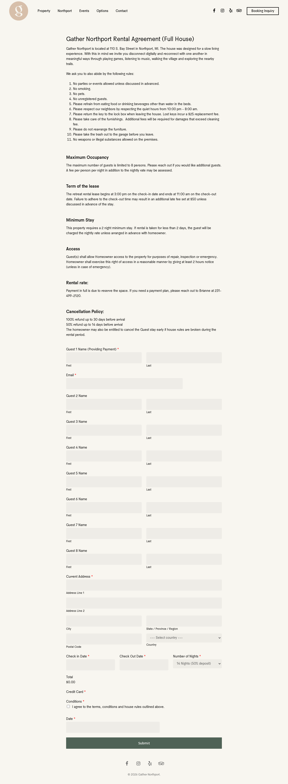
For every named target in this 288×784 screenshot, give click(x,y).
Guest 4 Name (76, 447)
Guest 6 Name (76, 499)
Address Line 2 (75, 611)
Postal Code (73, 647)
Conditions (75, 701)
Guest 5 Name (76, 473)
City (68, 629)
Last (148, 365)
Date (70, 719)
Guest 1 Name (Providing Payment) (92, 349)
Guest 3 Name (76, 421)
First (68, 365)
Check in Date (77, 656)
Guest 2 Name (76, 396)
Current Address (79, 576)
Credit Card (76, 692)
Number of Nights (187, 656)
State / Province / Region (162, 629)
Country (151, 645)
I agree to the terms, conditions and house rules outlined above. (118, 707)
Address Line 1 (75, 593)
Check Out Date (133, 656)
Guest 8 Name (76, 551)
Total (69, 677)
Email (71, 375)
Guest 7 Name (76, 525)
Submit (144, 743)
